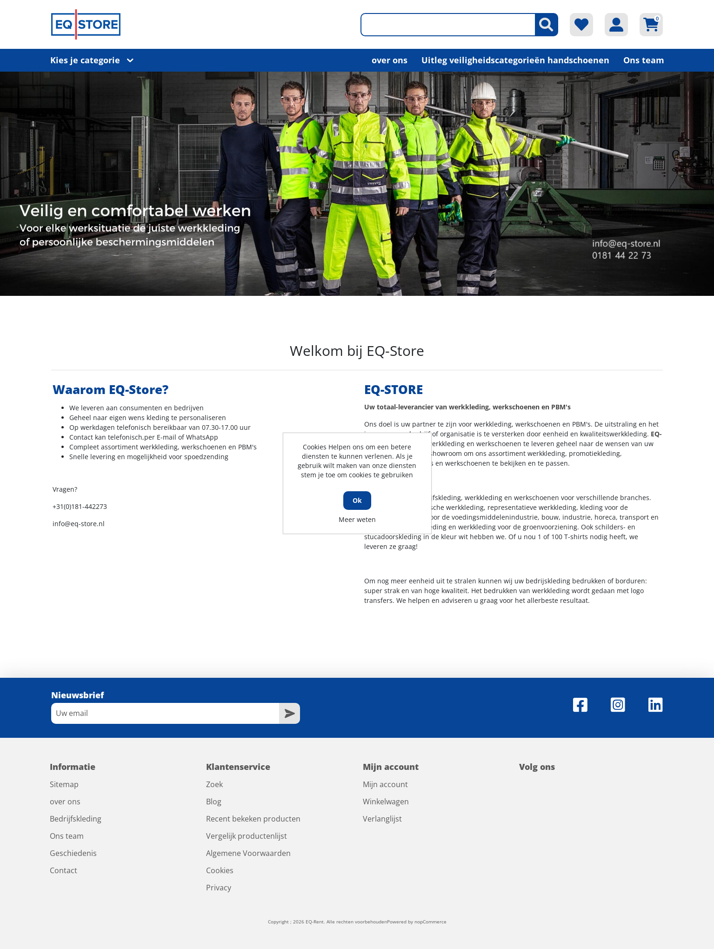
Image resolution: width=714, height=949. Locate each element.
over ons (389, 60)
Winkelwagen (386, 801)
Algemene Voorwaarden (248, 853)
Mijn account (385, 784)
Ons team (643, 60)
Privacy (218, 887)
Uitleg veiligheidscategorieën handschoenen (515, 60)
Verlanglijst (382, 819)
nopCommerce (430, 921)
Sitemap (64, 784)
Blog (213, 801)
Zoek (214, 784)
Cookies (220, 870)
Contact (63, 870)
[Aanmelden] (165, 713)
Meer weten (357, 519)
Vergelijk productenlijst (246, 836)
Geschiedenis (73, 853)
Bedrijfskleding (75, 819)
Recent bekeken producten (253, 819)
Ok (357, 500)
